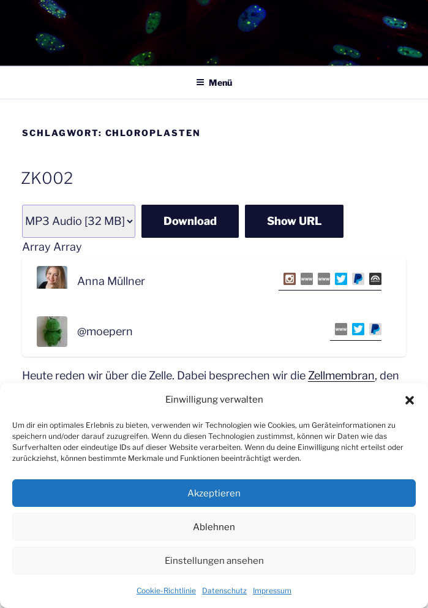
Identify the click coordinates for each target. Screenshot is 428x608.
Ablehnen (214, 527)
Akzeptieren (214, 493)
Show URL (294, 221)
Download (190, 221)
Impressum (272, 590)
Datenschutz (224, 590)
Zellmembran (341, 375)
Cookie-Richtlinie (166, 590)
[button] (410, 400)
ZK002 (47, 178)
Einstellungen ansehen (214, 560)
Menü (214, 82)
